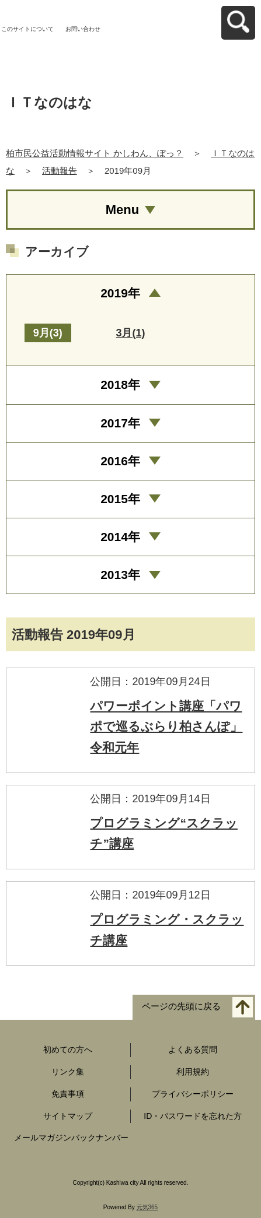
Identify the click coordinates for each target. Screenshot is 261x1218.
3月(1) (130, 333)
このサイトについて (27, 29)
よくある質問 (192, 1049)
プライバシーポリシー (193, 1093)
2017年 (120, 423)
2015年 (120, 499)
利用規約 (192, 1071)
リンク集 (67, 1071)
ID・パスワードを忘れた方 (193, 1116)
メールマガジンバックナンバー (71, 1137)
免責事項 (67, 1093)
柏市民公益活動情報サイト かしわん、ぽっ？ (94, 153)
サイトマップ (67, 1116)
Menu (122, 209)
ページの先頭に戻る (181, 1007)
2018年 (120, 384)
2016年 (120, 461)
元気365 (147, 1207)
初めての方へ (67, 1049)
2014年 (120, 536)
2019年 (120, 293)
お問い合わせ (82, 29)
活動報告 (59, 170)
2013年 (120, 574)
